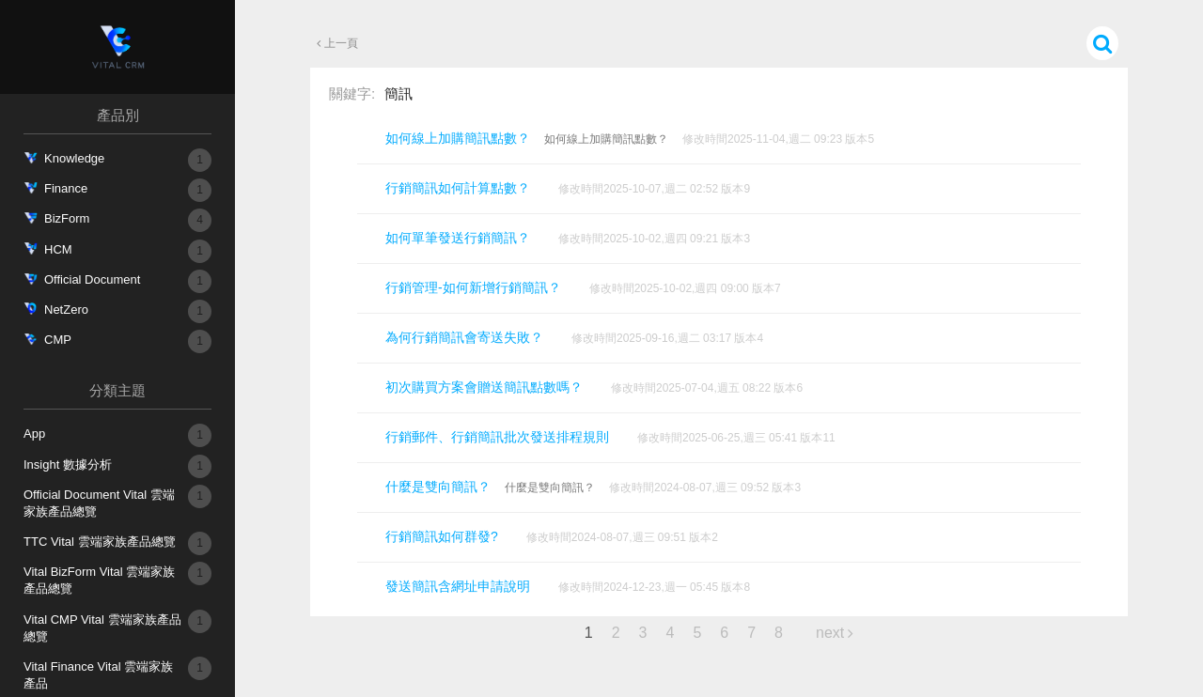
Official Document (92, 281)
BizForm (66, 220)
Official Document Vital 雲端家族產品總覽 (104, 502)
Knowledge (74, 160)
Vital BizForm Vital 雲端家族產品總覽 (104, 579)
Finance (65, 190)
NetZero (66, 311)
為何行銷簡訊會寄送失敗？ (464, 337)
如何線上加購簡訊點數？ (457, 138)
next (830, 633)
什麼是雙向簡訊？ (438, 486)
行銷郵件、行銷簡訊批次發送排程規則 (497, 436)
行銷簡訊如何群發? (441, 536)
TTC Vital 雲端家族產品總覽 (99, 543)
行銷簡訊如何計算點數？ (457, 187)
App (34, 435)
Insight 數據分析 (67, 466)
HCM (58, 251)
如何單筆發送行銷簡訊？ (457, 237)
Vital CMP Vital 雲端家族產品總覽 (104, 626)
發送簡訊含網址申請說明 (457, 586)
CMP (57, 341)
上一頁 (342, 43)
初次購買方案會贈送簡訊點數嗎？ (484, 387)
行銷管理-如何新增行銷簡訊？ (473, 287)
